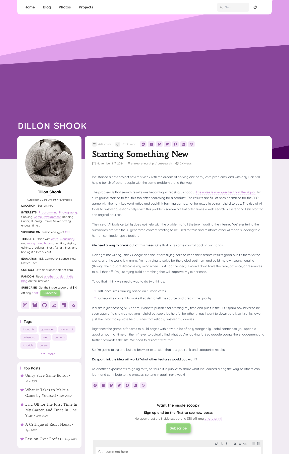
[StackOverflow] (54, 305)
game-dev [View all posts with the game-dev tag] (47, 329)
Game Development (47, 217)
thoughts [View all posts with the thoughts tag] (29, 329)
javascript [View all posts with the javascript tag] (67, 329)
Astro (54, 239)
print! (35, 293)
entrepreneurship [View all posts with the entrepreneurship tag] (142, 163)
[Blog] (47, 7)
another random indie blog (47, 279)
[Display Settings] (255, 7)
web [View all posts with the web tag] (45, 337)
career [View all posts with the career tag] (44, 345)
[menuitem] (264, 7)
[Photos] (65, 7)
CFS (67, 232)
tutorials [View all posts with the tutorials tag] (28, 345)
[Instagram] (25, 305)
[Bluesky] (35, 305)
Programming (48, 212)
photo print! (213, 418)
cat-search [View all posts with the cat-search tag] (30, 337)
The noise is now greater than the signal (225, 192)
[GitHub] (45, 305)
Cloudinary (67, 239)
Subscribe (50, 293)
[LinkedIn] (64, 305)
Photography (68, 212)
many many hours (39, 243)
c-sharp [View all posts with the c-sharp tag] (59, 337)
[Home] (29, 7)
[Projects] (86, 7)
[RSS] (73, 305)
